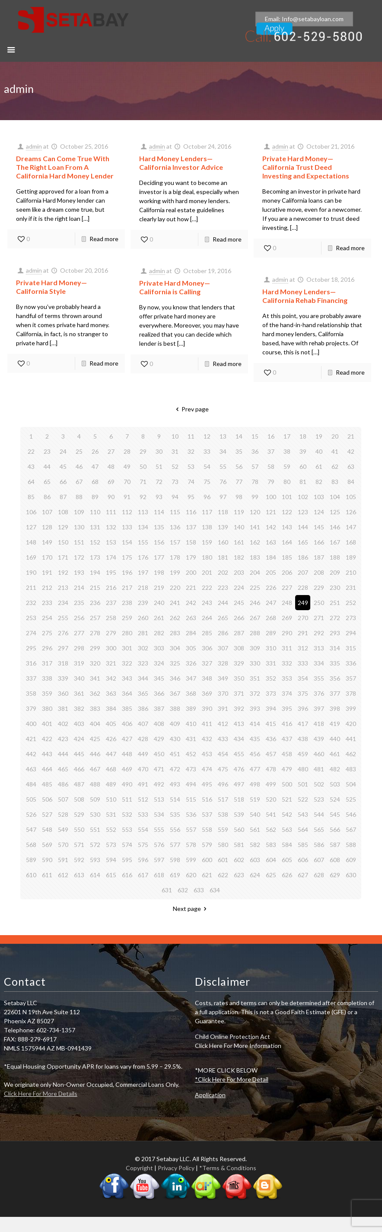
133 (127, 527)
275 (47, 633)
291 (303, 633)
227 (287, 587)
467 (95, 769)
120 (255, 512)
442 (31, 754)
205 (271, 572)
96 (207, 496)
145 (319, 527)
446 (95, 754)
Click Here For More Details (40, 1093)
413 (239, 723)
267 (255, 617)
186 (303, 557)
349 (223, 678)
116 (191, 512)
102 (303, 496)
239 (143, 602)
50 (143, 466)
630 (351, 875)
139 (223, 527)
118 (223, 512)
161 (239, 542)
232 (31, 602)
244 (223, 602)
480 (303, 769)
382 (79, 708)
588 (351, 844)
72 (159, 481)
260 (143, 617)
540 (255, 814)
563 (287, 829)
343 (127, 678)
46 (79, 466)
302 (143, 648)
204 (255, 572)
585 (303, 844)
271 (319, 617)
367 (175, 693)
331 (271, 663)
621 (207, 875)
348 (207, 678)
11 (191, 436)
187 (319, 557)
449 (143, 754)
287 (239, 633)
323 (143, 663)
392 (239, 708)
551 (95, 829)
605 (287, 859)
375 (303, 693)
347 (191, 678)
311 (287, 648)
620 (191, 875)
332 (287, 663)
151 (79, 542)
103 (319, 496)
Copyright (139, 1168)
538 (223, 814)
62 (334, 466)
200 (191, 572)
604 (271, 859)
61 (318, 466)
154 (127, 542)
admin (34, 146)
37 (270, 451)
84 (350, 481)
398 (335, 708)
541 (271, 814)
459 (303, 754)
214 (79, 587)
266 (239, 617)
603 (255, 859)
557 (191, 829)
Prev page (191, 409)
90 (111, 496)
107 (47, 512)
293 (335, 633)
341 (95, 678)
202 (223, 572)
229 (319, 587)
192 (63, 572)
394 (271, 708)
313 (319, 648)
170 (47, 557)
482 (335, 769)
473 (191, 769)
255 (63, 617)
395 (287, 708)
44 (47, 466)
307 (223, 648)
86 (47, 496)
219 (159, 587)
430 (175, 738)
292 (319, 633)
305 (191, 648)
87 (63, 496)
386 (143, 708)
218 (143, 587)
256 (79, 617)
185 (287, 557)
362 (95, 693)
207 (303, 572)
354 (303, 678)
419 (335, 723)
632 (183, 890)
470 (143, 769)
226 (271, 587)
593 (95, 859)
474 (207, 769)
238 (127, 602)
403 (79, 723)
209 (335, 572)
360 (63, 693)
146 (335, 527)
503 (335, 784)
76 (223, 481)
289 (271, 633)
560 (239, 829)
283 (175, 633)
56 (239, 466)
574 (127, 844)
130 (79, 527)
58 (270, 466)
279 (111, 633)
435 (255, 738)
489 (111, 784)
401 (47, 723)
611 (47, 875)
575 (143, 844)
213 (63, 587)
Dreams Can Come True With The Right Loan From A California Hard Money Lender (65, 167)
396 (303, 708)
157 (175, 542)
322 (127, 663)
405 (111, 723)
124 (319, 512)
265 (223, 617)
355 (319, 678)
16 (270, 436)
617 (143, 875)
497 (239, 784)
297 (63, 648)
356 (335, 678)
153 (111, 542)
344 (143, 678)
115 (175, 512)
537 (207, 814)
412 (223, 723)
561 (255, 829)
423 (63, 738)
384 (111, 708)
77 (239, 481)
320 (95, 663)
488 (95, 784)
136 (175, 527)
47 (95, 466)
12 (207, 436)
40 (318, 451)
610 (31, 875)
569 (47, 844)
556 (175, 829)
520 (271, 799)
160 (223, 542)
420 (351, 723)
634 (215, 890)
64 (31, 481)
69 (111, 481)
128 (47, 527)
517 (223, 799)
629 (335, 875)
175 (127, 557)
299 (95, 648)
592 (79, 859)
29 (143, 451)
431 (191, 738)
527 (47, 814)
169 (31, 557)
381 (63, 708)
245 (239, 602)
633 (199, 890)
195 (111, 572)
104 (335, 496)
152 (95, 542)
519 (255, 799)
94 (175, 496)
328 (223, 663)
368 (191, 693)
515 (191, 799)
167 (335, 542)
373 (271, 693)
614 (95, 875)
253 (31, 617)
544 (319, 814)
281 (143, 633)
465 (63, 769)
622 (223, 875)
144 (303, 527)
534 (159, 814)
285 (207, 633)
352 (271, 678)
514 (175, 799)
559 (223, 829)
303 (159, 648)
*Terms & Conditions (227, 1168)
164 (287, 542)
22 (31, 451)
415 (271, 723)
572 (95, 844)
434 (239, 738)
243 (207, 602)
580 (223, 844)
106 (31, 512)
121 (271, 512)
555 (159, 829)
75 (207, 481)
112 (127, 512)
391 (223, 708)
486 (63, 784)
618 (159, 875)
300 (111, 648)
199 (175, 572)
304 (175, 648)
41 (334, 451)
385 (127, 708)
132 (111, 527)
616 (127, 875)
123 (303, 512)
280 (127, 633)
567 (351, 829)
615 (111, 875)
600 (207, 859)
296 (47, 648)
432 (207, 738)
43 (31, 466)
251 (335, 602)
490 (127, 784)
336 (351, 663)
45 (63, 466)
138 (207, 527)
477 (255, 769)
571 (79, 844)
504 (351, 784)
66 (63, 481)
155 (143, 542)
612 (63, 875)
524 (335, 799)
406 (127, 723)
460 (319, 754)
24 (63, 451)
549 (63, 829)
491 (143, 784)
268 (271, 617)
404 (95, 723)
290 (287, 633)
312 (303, 648)
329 (239, 663)
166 (319, 542)
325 (175, 663)
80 (286, 481)
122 (287, 512)
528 (63, 814)
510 (111, 799)
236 (95, 602)
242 (191, 602)
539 (239, 814)
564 (303, 829)
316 (31, 663)
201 (207, 572)
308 (239, 648)
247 (271, 602)
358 (31, 693)
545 (335, 814)
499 (271, 784)
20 (334, 436)
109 (79, 512)
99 (254, 496)
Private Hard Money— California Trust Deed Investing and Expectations (305, 167)
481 (319, 769)
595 (127, 859)
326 (191, 663)
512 (143, 799)
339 (63, 678)
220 (175, 587)
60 (302, 466)
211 (31, 587)
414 (255, 723)
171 (63, 557)
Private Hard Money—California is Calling (174, 287)
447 (111, 754)
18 (302, 436)
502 (319, 784)
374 (287, 693)
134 (143, 527)
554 (143, 829)
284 (191, 633)
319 (79, 663)
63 (350, 466)
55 (223, 466)
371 (239, 693)
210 (351, 572)
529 (79, 814)
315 (351, 648)
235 (79, 602)
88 (79, 496)
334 (319, 663)
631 (167, 890)
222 (207, 587)
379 (31, 708)
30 (159, 451)
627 (303, 875)
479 (287, 769)
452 (191, 754)
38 (286, 451)
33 (207, 451)
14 (239, 436)
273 (351, 617)
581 (239, 844)
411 (207, 723)
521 (287, 799)
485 (47, 784)
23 (47, 451)
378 (351, 693)
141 (255, 527)
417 (303, 723)
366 (159, 693)
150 (63, 542)
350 (239, 678)
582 (255, 844)
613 (79, 875)
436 (271, 738)
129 (63, 527)
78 (254, 481)
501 (303, 784)
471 (159, 769)
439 (319, 738)
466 (79, 769)
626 (287, 875)
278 (95, 633)
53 (191, 466)
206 (287, 572)
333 (303, 663)
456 (255, 754)
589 (31, 859)
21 (350, 436)
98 (239, 496)
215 (95, 587)
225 (255, 587)
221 (191, 587)
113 (143, 512)
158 (191, 542)
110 (95, 512)
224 (239, 587)
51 (159, 466)
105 (351, 496)
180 (207, 557)
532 (127, 814)
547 (31, 829)
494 (191, 784)
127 (31, 527)
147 (351, 527)
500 (287, 784)
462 (351, 754)
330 (255, 663)
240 (159, 602)
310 (271, 648)
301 (127, 648)
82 (318, 481)
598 (175, 859)
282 (159, 633)
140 (239, 527)
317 (47, 663)
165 (303, 542)
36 (254, 451)
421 (31, 738)
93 (159, 496)
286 (223, 633)
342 (111, 678)
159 (207, 542)
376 (319, 693)
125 (335, 512)
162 (255, 542)
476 (239, 769)
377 (335, 693)
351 (255, 678)
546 (351, 814)
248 (287, 602)
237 (111, 602)
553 (127, 829)
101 (287, 496)
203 (239, 572)
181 (223, 557)
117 (207, 512)
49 (127, 466)
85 (31, 496)
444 (63, 754)
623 (239, 875)
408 (159, 723)
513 (159, 799)
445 (79, 754)
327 (207, 663)
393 (255, 708)
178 (175, 557)
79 (270, 481)
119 (239, 512)
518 (239, 799)
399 (351, 708)
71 (143, 481)
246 (255, 602)
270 (303, 617)
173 (95, 557)
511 (127, 799)
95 (191, 496)
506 (47, 799)
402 (63, 723)
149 (47, 542)
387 (159, 708)
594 (111, 859)
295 (31, 648)
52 (175, 466)
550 (79, 829)
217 (127, 587)
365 (143, 693)
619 (175, 875)
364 (127, 693)
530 (95, 814)
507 (63, 799)
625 (271, 875)
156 (159, 542)
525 (351, 799)
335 (335, 663)
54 (207, 466)
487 (79, 784)
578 (191, 844)
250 (319, 602)
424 (79, 738)
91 (127, 496)
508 (79, 799)
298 (79, 648)
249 (303, 602)
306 (207, 648)
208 (319, 572)
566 (335, 829)
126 (351, 512)
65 (47, 481)
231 (351, 587)
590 (47, 859)
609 (351, 859)
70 (127, 481)
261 (159, 617)
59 (286, 466)
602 (239, 859)
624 (255, 875)
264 (207, 617)
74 (191, 481)
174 (111, 557)
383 (95, 708)
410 (191, 723)
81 (302, 481)
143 (287, 527)
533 (143, 814)
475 (223, 769)
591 (63, 859)
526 (31, 814)
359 (47, 693)
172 (79, 557)
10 (175, 436)
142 (271, 527)
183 (255, 557)
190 (31, 572)
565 (319, 829)
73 (175, 481)
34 (223, 451)
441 (351, 738)
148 (31, 542)
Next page (191, 908)
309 (255, 648)
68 (95, 481)
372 (255, 693)
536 (191, 814)
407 (143, 723)
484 (31, 784)
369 (207, 693)
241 (175, 602)
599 (191, 859)
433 (223, 738)
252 (351, 602)
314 (335, 648)
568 (31, 844)
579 (207, 844)
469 (127, 769)
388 (175, 708)
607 (319, 859)
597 (159, 859)
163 (271, 542)
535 (175, 814)
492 (159, 784)
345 (159, 678)
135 (159, 527)
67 (79, 481)
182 (239, 557)
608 (335, 859)
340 (79, 678)
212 (47, 587)
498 (255, 784)
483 (351, 769)
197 (143, 572)
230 (335, 587)
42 (350, 451)
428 (143, 738)
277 (79, 633)
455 (239, 754)
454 (223, 754)
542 (287, 814)
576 (159, 844)
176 (143, 557)
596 (143, 859)
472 (175, 769)
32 (191, 451)
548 (47, 829)
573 (111, 844)
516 (207, 799)
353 (287, 678)
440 (335, 738)
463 (31, 769)
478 (271, 769)
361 (79, 693)
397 (319, 708)
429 (159, 738)
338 (47, 678)
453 (207, 754)
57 (254, 466)
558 (207, 829)
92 (143, 496)
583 (271, 844)
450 (159, 754)
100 (271, 496)
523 (319, 799)
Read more (103, 238)
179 (191, 557)
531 (111, 814)
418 (319, 723)
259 (127, 617)
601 (223, 859)
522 (303, 799)
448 (127, 754)
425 (95, 738)
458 (287, 754)
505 (31, 799)
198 (159, 572)
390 (207, 708)
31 (175, 451)
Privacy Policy (176, 1168)
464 (47, 769)
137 (191, 527)
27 (111, 451)
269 (287, 617)
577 (175, 844)
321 (111, 663)
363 (111, 693)
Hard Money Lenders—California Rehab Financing (304, 295)
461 (335, 754)
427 (127, 738)
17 (286, 436)
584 (287, 844)
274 (31, 633)
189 (351, 557)
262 (175, 617)
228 (303, 587)
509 (95, 799)
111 (111, 512)
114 (159, 512)
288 (255, 633)
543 (303, 814)
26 (95, 451)
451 (175, 754)
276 (63, 633)
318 (63, 663)
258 (111, 617)
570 (63, 844)
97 (223, 496)
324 (159, 663)
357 (351, 678)
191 (47, 572)
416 (287, 723)
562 (271, 829)
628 (319, 875)
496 (223, 784)
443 (47, 754)
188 (335, 557)
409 (175, 723)
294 (351, 633)
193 (79, 572)
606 (303, 859)
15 (254, 436)
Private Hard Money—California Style (51, 286)
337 (31, 678)
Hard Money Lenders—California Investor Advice (181, 162)
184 (271, 557)
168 (351, 542)
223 (223, 587)
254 (47, 617)
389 (191, 708)
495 (207, 784)
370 (223, 693)
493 (175, 784)
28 (127, 451)
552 (111, 829)
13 (223, 436)
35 (239, 451)
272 (335, 617)
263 (191, 617)
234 (63, 602)
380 (47, 708)
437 (287, 738)
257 (95, 617)
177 (159, 557)
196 (127, 572)
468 (111, 769)
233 (47, 602)
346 (175, 678)
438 (303, 738)
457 (271, 754)
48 (111, 466)
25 (79, 451)
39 (302, 451)
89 (95, 496)
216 (111, 587)
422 (47, 738)
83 (334, 481)
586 (319, 844)
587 (335, 844)
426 (111, 738)
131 (95, 527)
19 (318, 436)
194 (95, 572)
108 (63, 512)
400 (31, 723)
